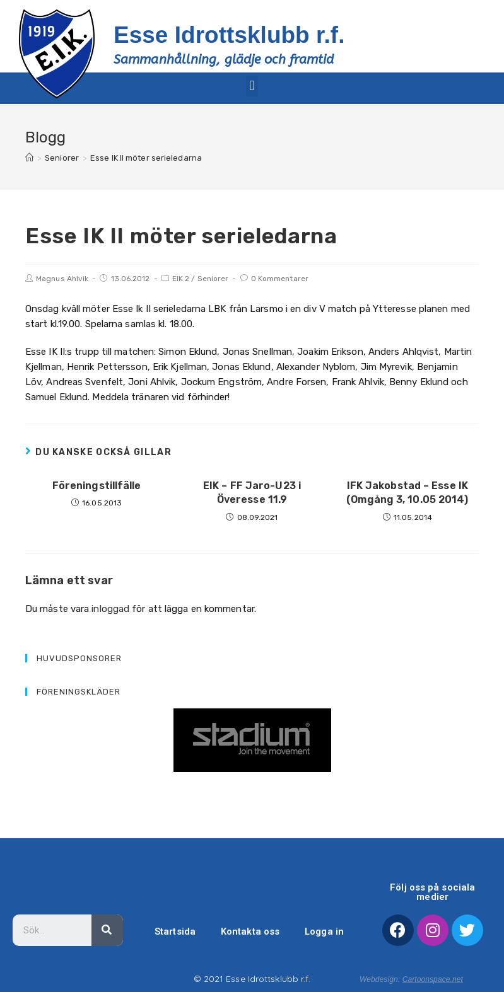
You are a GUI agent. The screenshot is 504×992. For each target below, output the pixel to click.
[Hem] (29, 158)
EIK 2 (181, 278)
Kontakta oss (249, 931)
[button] (252, 85)
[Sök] (107, 929)
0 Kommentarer (279, 278)
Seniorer (213, 278)
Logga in (324, 931)
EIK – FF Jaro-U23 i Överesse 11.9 (252, 492)
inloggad (110, 608)
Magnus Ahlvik (62, 278)
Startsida (175, 931)
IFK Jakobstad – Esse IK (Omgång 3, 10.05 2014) (407, 492)
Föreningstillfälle (96, 485)
